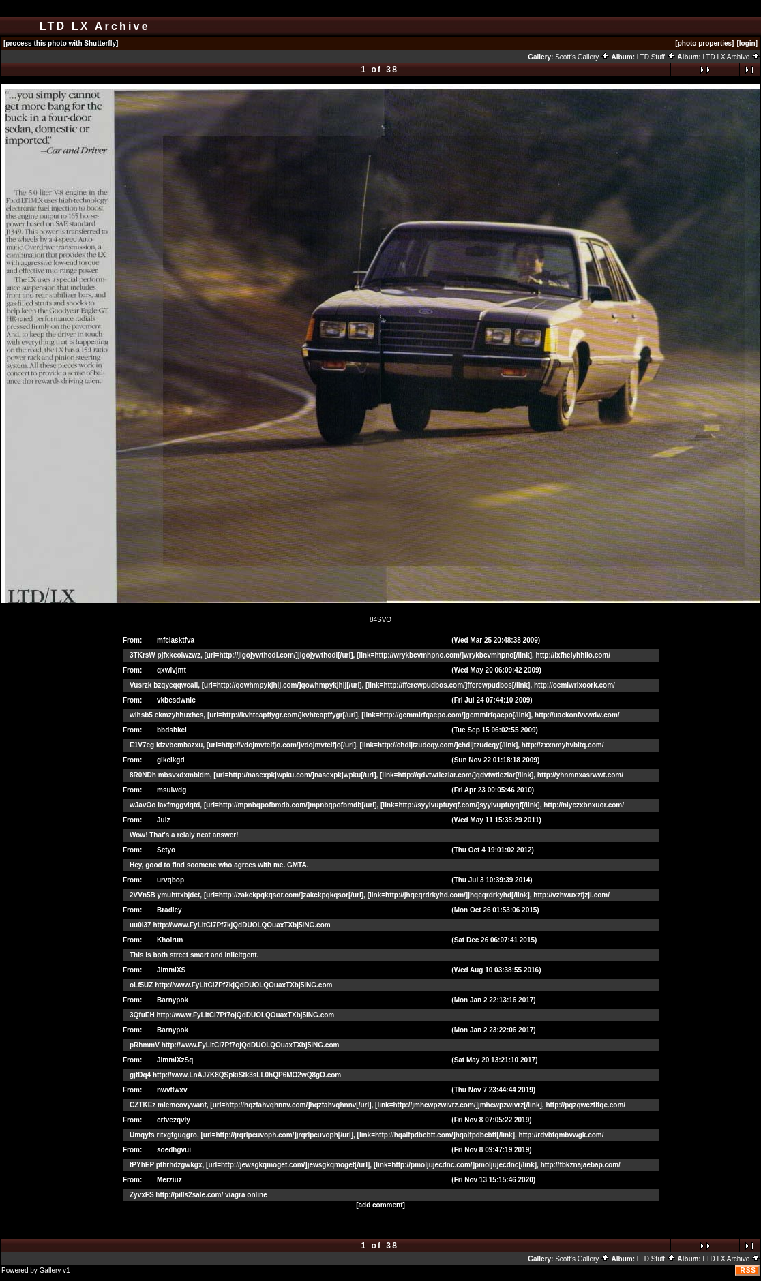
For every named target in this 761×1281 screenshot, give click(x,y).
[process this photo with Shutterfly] (60, 43)
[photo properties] (704, 43)
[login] (747, 43)
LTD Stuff (656, 57)
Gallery (50, 1270)
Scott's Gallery (582, 57)
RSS (748, 1270)
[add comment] (380, 1205)
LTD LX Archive (731, 57)
